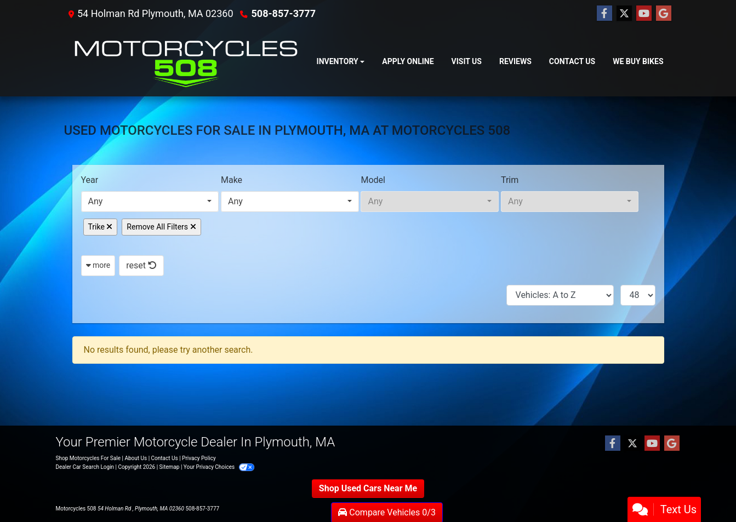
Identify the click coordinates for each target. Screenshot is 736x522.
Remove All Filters (161, 226)
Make (231, 180)
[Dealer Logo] (186, 62)
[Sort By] (560, 295)
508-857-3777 (284, 13)
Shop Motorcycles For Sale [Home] (88, 458)
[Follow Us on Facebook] (604, 13)
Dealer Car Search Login (85, 467)
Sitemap (169, 467)
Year (90, 180)
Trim (509, 180)
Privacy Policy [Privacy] (199, 458)
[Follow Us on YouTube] (644, 13)
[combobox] (150, 201)
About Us (135, 458)
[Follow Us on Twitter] (624, 13)
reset (141, 265)
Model (373, 180)
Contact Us (164, 458)
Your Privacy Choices (219, 467)
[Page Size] (637, 295)
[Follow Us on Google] (663, 13)
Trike (100, 226)
